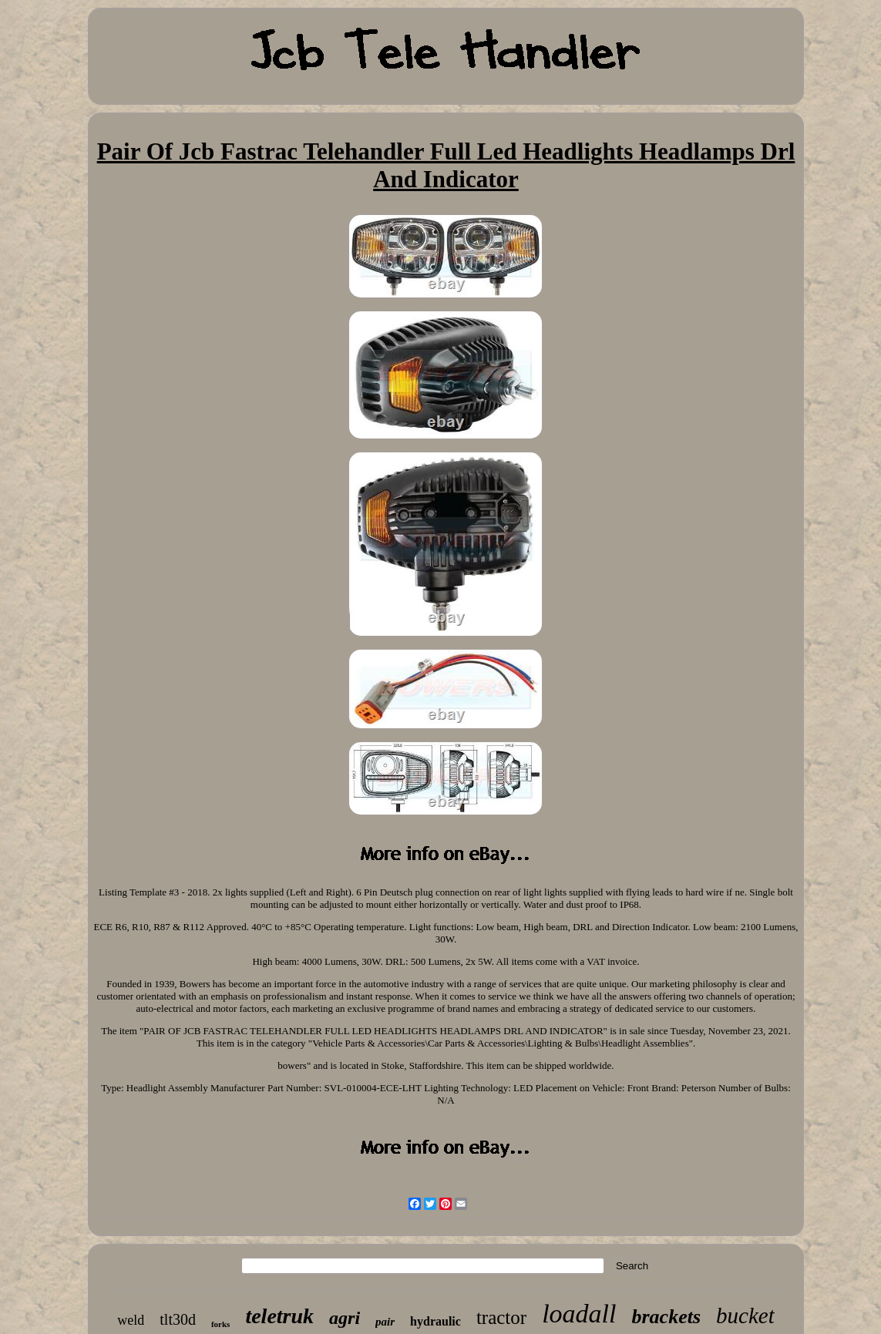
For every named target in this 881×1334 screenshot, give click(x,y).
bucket (745, 1315)
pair (385, 1322)
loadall (579, 1313)
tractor (501, 1317)
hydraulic (435, 1321)
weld (130, 1320)
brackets (666, 1316)
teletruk (279, 1316)
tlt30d (178, 1319)
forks (220, 1324)
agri (344, 1318)
